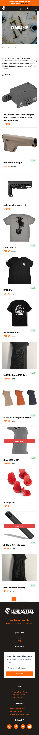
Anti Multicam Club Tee (11, 332)
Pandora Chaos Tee (9, 247)
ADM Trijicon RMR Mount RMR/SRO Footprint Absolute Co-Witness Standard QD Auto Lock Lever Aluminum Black (18, 117)
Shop (10, 48)
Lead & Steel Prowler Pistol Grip (14, 587)
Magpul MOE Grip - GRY (11, 460)
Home (4, 48)
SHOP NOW (24, 4)
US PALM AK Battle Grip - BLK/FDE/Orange (17, 417)
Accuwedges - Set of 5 (10, 502)
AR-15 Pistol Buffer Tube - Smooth (14, 545)
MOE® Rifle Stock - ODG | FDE (12, 162)
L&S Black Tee (8, 290)
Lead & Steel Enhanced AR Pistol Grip (15, 375)
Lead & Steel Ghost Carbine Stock (14, 205)
